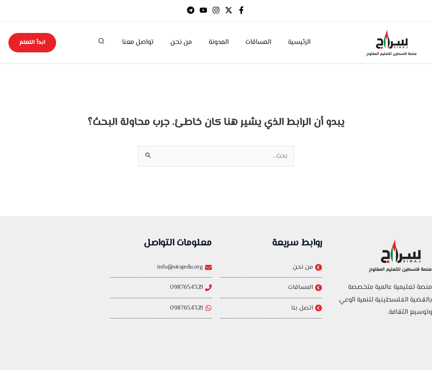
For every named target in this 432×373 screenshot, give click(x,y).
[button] (109, 43)
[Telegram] (190, 10)
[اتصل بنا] (271, 311)
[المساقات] (271, 289)
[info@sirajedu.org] (161, 268)
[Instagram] (216, 10)
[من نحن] (271, 268)
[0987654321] (161, 289)
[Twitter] (228, 10)
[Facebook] (241, 10)
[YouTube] (203, 10)
